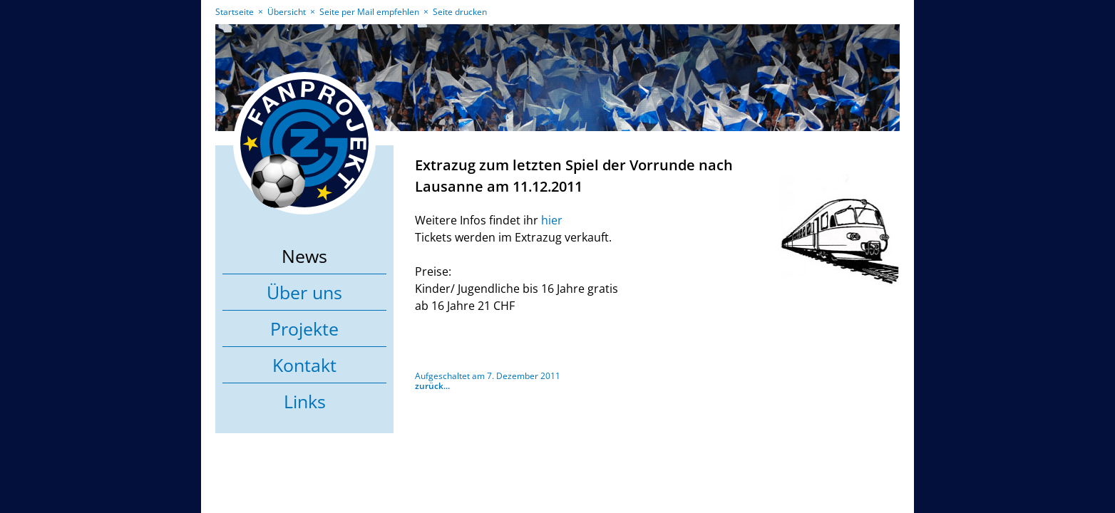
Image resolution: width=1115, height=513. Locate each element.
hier (551, 220)
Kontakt (304, 365)
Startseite (234, 12)
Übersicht (286, 12)
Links (305, 401)
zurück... (432, 386)
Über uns (304, 292)
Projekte (304, 328)
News (304, 256)
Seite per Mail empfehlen (369, 12)
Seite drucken (460, 12)
